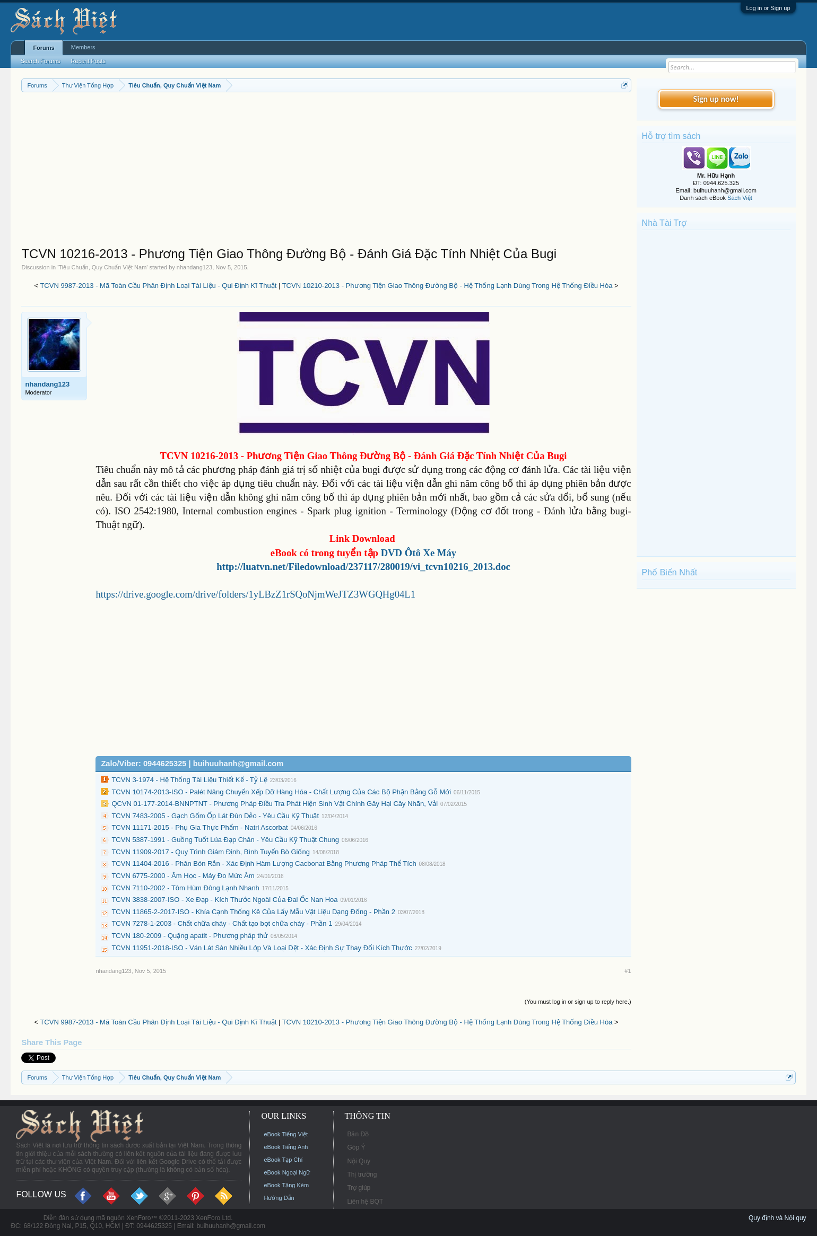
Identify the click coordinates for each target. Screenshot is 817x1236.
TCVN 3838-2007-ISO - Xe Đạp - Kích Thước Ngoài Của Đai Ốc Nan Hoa (224, 900)
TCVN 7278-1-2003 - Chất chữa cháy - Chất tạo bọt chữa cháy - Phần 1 (221, 923)
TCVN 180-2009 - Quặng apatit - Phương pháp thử (189, 936)
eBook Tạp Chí (283, 1159)
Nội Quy (358, 1161)
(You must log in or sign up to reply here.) (578, 1001)
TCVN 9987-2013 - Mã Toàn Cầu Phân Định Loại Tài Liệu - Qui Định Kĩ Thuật (158, 286)
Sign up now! (715, 99)
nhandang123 (194, 267)
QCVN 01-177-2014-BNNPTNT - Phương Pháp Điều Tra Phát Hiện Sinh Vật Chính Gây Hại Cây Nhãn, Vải (274, 804)
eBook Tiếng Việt (286, 1134)
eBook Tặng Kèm (286, 1185)
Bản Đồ (358, 1134)
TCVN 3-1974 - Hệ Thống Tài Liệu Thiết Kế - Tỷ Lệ (189, 780)
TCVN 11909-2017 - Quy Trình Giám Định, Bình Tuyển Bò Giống (210, 852)
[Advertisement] (326, 172)
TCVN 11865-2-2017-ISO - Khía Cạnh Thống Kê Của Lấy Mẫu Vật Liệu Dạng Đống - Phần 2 (253, 912)
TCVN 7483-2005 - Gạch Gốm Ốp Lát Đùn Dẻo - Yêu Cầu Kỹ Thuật (215, 816)
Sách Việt (739, 198)
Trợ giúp (358, 1187)
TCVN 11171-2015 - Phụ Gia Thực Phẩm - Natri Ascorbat (199, 827)
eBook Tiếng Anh (286, 1147)
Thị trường (362, 1174)
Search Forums (40, 61)
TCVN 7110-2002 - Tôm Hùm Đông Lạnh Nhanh (185, 888)
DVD (419, 552)
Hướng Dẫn (279, 1198)
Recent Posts (88, 61)
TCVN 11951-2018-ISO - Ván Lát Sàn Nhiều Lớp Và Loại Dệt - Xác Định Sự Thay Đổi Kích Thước (261, 948)
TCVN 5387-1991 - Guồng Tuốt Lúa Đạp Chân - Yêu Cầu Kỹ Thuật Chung (225, 840)
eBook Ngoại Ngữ (287, 1172)
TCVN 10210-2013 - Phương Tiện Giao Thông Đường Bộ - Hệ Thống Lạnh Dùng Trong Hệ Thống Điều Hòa (447, 286)
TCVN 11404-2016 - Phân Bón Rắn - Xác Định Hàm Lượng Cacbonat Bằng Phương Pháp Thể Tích (263, 863)
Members (83, 47)
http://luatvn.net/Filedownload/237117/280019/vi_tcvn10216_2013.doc (363, 566)
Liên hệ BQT (365, 1201)
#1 (627, 971)
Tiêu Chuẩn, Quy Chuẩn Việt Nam (102, 267)
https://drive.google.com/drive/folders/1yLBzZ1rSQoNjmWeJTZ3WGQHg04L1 (255, 594)
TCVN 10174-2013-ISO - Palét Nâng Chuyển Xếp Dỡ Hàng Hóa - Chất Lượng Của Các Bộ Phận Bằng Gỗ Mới (281, 792)
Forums (43, 48)
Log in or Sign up (768, 8)
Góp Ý (356, 1147)
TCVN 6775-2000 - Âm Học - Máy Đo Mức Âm (182, 876)
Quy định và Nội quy (777, 1218)
